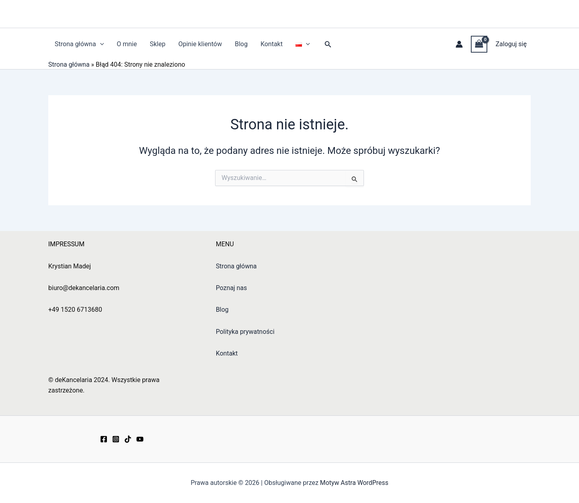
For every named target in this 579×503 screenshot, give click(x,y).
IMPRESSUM (66, 244)
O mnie (127, 44)
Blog (241, 44)
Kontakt (272, 44)
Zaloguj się (511, 44)
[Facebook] (103, 439)
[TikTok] (127, 439)
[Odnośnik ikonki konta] (459, 44)
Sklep (157, 44)
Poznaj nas (231, 288)
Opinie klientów (200, 44)
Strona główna (79, 44)
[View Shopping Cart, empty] (479, 44)
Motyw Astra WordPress (354, 483)
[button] (100, 44)
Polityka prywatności (245, 331)
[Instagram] (115, 439)
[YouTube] (140, 439)
